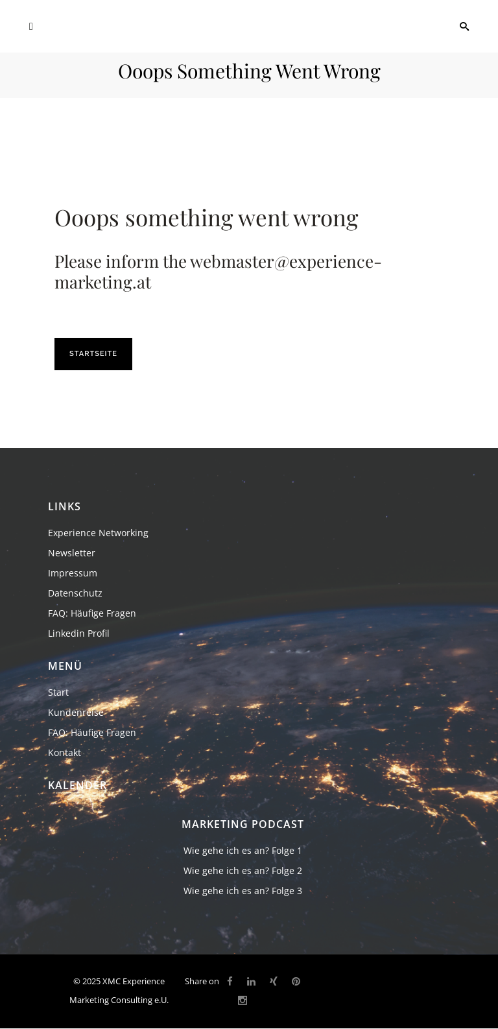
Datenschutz (75, 593)
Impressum (72, 573)
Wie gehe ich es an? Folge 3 (243, 890)
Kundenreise (76, 712)
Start (58, 692)
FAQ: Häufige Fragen (92, 613)
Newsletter (71, 553)
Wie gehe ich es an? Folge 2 (243, 870)
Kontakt (64, 752)
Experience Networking (98, 532)
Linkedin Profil (79, 633)
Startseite (93, 353)
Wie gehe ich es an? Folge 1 (243, 850)
